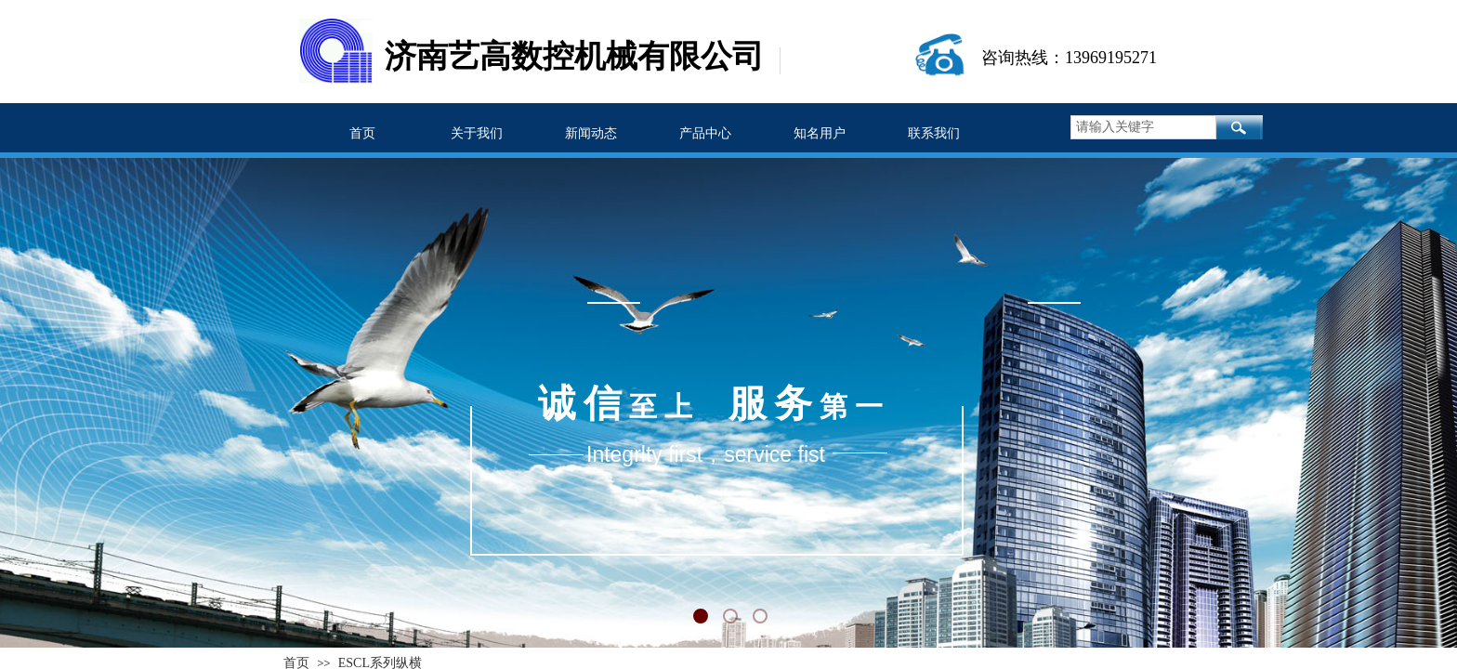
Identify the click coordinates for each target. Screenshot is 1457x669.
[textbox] (1143, 127)
